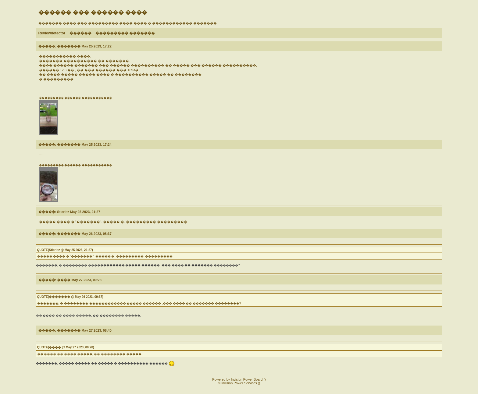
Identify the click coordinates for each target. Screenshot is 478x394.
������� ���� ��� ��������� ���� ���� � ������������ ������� (127, 23)
